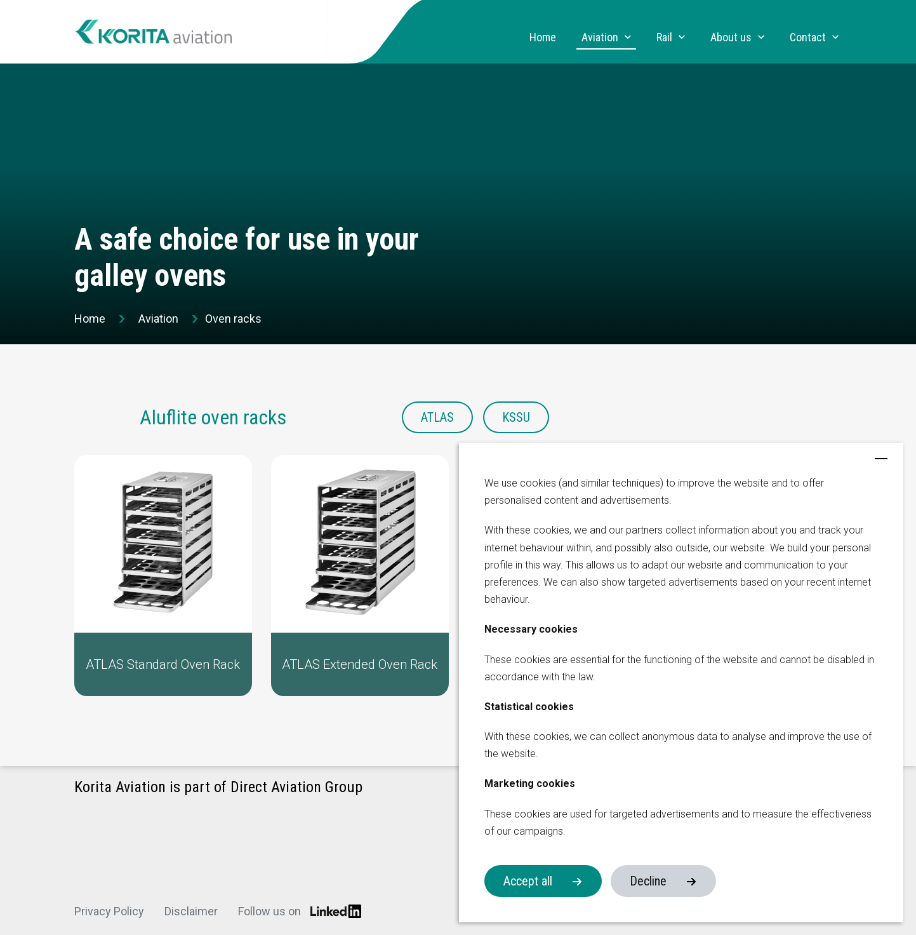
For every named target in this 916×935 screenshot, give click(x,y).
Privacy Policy (109, 911)
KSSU (516, 417)
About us (731, 37)
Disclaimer (191, 911)
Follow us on (299, 911)
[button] (163, 575)
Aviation (599, 37)
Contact (808, 37)
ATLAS (437, 417)
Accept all (527, 881)
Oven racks (233, 318)
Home (542, 37)
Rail (664, 37)
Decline (648, 881)
